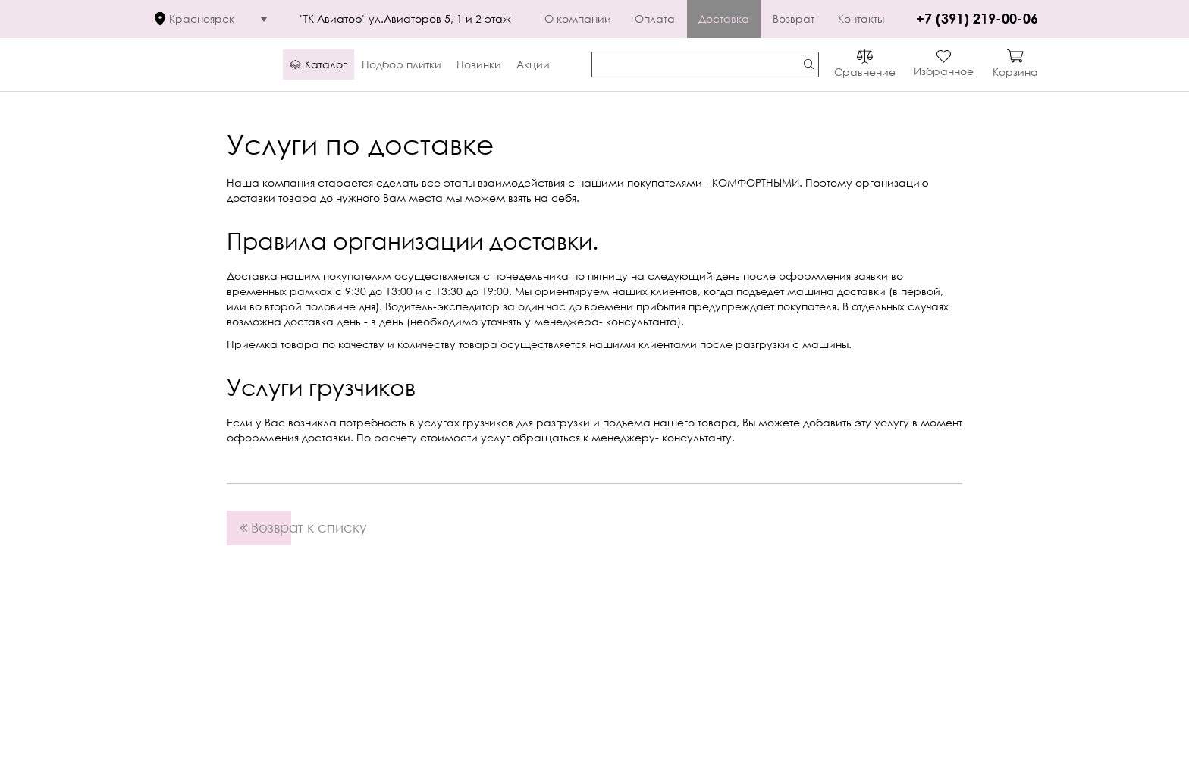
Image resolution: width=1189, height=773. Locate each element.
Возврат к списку (265, 527)
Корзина (1015, 71)
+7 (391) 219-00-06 (977, 18)
